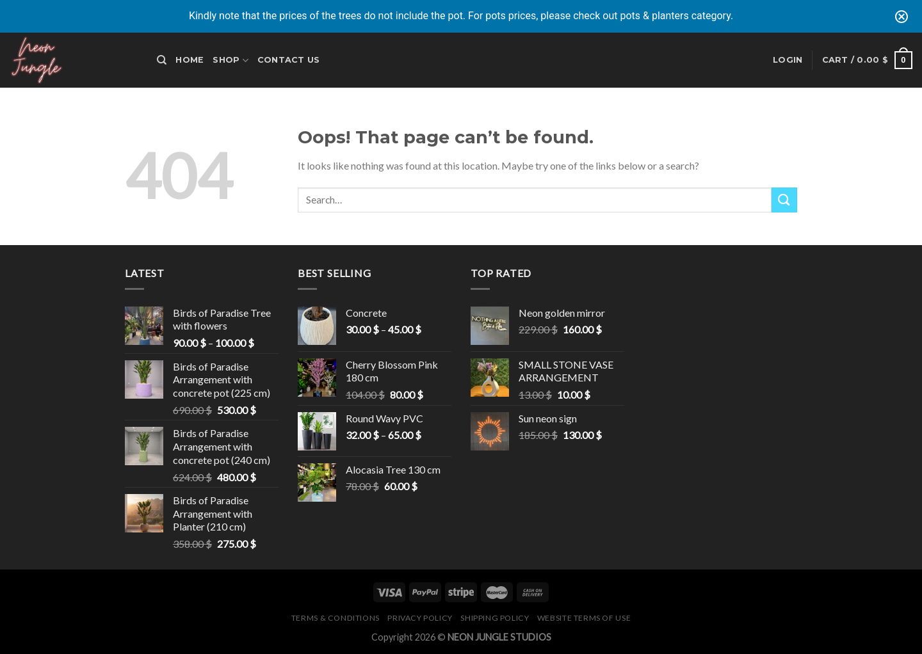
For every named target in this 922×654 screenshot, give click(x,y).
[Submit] (784, 199)
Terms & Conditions (335, 618)
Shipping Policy (494, 618)
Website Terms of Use (584, 618)
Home (189, 60)
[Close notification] (901, 16)
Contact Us (288, 60)
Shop (230, 60)
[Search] (161, 60)
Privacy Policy (420, 618)
